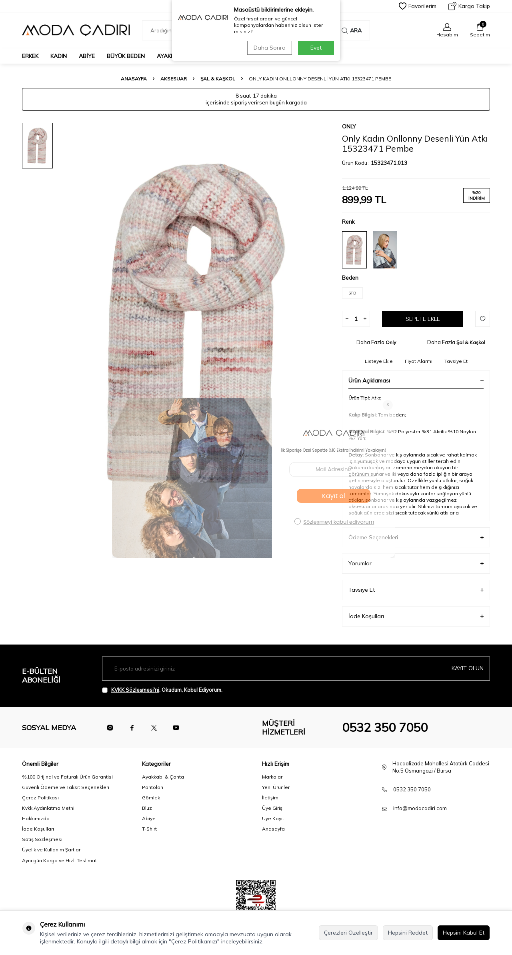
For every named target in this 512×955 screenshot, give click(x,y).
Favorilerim (417, 6)
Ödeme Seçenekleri (416, 537)
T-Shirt (149, 829)
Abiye (87, 56)
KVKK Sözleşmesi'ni (135, 690)
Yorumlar (416, 563)
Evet (316, 47)
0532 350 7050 (385, 727)
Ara (352, 30)
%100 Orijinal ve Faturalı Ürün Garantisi (67, 777)
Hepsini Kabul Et (463, 932)
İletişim (270, 798)
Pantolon (152, 787)
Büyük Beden (126, 56)
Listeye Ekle (379, 361)
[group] (196, 324)
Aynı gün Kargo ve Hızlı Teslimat (59, 860)
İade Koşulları (416, 616)
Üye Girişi (273, 808)
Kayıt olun (468, 668)
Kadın (58, 56)
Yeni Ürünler (276, 787)
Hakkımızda (36, 818)
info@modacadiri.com (420, 808)
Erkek (30, 56)
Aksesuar (173, 79)
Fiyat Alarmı (418, 361)
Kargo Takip (469, 6)
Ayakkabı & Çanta (163, 777)
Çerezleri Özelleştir (348, 932)
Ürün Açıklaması (416, 380)
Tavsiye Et (456, 361)
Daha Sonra (270, 47)
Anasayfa (134, 79)
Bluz (147, 808)
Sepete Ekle (423, 318)
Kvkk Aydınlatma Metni (48, 808)
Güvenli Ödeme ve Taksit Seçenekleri (65, 787)
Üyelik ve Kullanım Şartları (52, 850)
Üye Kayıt (273, 818)
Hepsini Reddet (408, 932)
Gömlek (151, 798)
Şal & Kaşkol (217, 79)
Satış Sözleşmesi (42, 839)
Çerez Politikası (40, 798)
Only (349, 126)
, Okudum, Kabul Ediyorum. (162, 690)
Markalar (272, 777)
